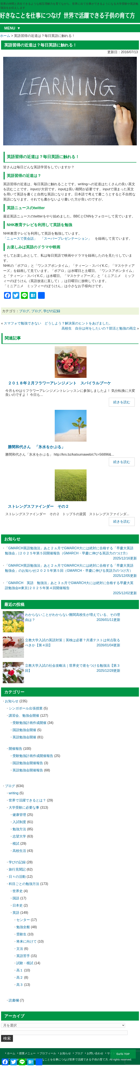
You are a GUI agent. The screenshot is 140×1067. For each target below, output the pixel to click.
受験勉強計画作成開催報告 (33, 756)
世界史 (18, 891)
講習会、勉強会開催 (24, 715)
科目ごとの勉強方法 (24, 884)
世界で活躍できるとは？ (27, 800)
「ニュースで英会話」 (20, 238)
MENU (9, 28)
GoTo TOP (123, 1054)
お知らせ (11, 701)
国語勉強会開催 (24, 730)
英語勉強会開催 (24, 737)
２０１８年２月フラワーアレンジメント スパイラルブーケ (59, 383)
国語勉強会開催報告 (28, 763)
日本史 (18, 905)
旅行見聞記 (17, 869)
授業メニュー (27, 1053)
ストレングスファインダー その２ (38, 506)
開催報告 (15, 748)
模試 (16, 843)
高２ (19, 977)
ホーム (11, 1053)
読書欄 (14, 1000)
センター (23, 920)
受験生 (21, 934)
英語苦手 (23, 956)
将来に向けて (26, 941)
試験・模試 (24, 963)
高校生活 (19, 851)
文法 (19, 948)
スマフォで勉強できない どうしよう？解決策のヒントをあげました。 (58, 323)
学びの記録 (51, 311)
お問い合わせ (95, 1053)
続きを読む (121, 402)
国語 (16, 898)
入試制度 (19, 822)
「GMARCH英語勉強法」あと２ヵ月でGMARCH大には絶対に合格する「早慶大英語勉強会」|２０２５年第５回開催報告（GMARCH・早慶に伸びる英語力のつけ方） (69, 553)
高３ (19, 984)
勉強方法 (19, 829)
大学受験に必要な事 (24, 807)
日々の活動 (17, 876)
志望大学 (19, 836)
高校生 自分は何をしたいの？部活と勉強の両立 (99, 328)
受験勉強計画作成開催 (29, 723)
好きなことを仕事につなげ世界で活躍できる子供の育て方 (72, 1059)
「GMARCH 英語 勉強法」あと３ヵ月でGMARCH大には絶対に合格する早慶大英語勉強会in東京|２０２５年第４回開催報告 (69, 588)
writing (13, 793)
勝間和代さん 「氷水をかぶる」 (36, 447)
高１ (19, 970)
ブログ (24, 311)
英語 (16, 912)
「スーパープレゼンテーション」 (66, 238)
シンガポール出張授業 (26, 708)
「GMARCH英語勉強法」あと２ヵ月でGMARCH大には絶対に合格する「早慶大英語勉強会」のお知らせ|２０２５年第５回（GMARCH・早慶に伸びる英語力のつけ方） (69, 570)
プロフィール (47, 1053)
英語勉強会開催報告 (28, 770)
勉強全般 (23, 927)
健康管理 (19, 815)
